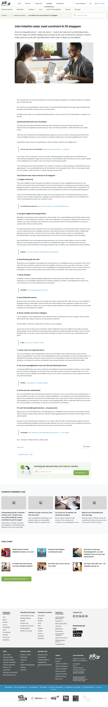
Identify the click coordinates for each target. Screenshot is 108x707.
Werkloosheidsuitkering (45, 668)
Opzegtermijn (42, 665)
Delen (86, 446)
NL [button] (90, 3)
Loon (22, 665)
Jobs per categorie (9, 662)
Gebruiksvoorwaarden (79, 661)
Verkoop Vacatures (61, 640)
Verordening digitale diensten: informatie (78, 675)
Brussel (40, 623)
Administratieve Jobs (27, 618)
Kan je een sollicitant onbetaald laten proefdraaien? (42, 252)
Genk (39, 626)
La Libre (98, 690)
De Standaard (33, 690)
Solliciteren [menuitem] (20, 9)
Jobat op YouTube (61, 676)
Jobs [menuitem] (19, 3)
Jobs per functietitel (9, 665)
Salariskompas (42, 657)
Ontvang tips (78, 473)
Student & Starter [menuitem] (6, 9)
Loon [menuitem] (40, 9)
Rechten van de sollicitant (80, 663)
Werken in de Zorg (26, 633)
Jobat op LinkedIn (61, 671)
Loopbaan (23, 662)
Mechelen (41, 638)
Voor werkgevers (80, 3)
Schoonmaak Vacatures (59, 637)
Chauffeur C (59, 623)
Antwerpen (41, 618)
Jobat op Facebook (61, 666)
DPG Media (6, 630)
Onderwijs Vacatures (26, 628)
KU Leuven (6, 640)
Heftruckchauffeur (61, 626)
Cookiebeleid (76, 666)
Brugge (40, 621)
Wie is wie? (58, 681)
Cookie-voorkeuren (78, 670)
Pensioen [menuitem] (77, 9)
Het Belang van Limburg (72, 690)
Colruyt (5, 625)
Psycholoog (59, 634)
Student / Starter (25, 657)
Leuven (40, 636)
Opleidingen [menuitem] (60, 3)
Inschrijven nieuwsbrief (10, 675)
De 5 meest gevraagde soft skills (37, 290)
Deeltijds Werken (25, 621)
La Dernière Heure (88, 690)
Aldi (4, 619)
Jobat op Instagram (61, 669)
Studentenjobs (25, 631)
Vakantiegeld (42, 660)
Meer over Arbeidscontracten (15, 581)
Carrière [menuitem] (49, 3)
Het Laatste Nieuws (21, 690)
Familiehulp (6, 635)
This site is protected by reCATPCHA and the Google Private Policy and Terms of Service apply (80, 681)
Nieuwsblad (8, 690)
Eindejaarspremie (43, 662)
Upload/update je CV (9, 677)
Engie (4, 632)
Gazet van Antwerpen (56, 690)
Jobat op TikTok (60, 674)
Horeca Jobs (24, 626)
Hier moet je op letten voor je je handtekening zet (53, 206)
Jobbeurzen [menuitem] (38, 3)
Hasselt (40, 631)
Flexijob (22, 623)
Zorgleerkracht (60, 647)
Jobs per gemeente (9, 667)
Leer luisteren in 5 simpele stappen (37, 383)
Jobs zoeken (7, 657)
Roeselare (41, 641)
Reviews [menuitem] (27, 3)
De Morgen (43, 690)
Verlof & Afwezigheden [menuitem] (53, 9)
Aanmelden (100, 3)
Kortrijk (40, 633)
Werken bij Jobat (60, 679)
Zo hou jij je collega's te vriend (34, 342)
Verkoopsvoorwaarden (79, 672)
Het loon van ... (7, 670)
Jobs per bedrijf (8, 660)
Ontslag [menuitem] (67, 9)
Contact (57, 664)
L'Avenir (53, 692)
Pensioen (23, 672)
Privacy (75, 668)
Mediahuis (6, 642)
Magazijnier (59, 631)
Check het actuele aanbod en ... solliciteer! (56, 149)
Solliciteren (23, 660)
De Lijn (5, 627)
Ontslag (22, 670)
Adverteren (58, 661)
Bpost (5, 622)
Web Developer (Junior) (60, 643)
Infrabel (5, 637)
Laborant (58, 629)
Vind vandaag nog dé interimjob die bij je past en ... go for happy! (48, 432)
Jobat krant (6, 672)
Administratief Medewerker (59, 620)
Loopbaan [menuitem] (31, 9)
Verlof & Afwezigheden (27, 667)
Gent (39, 628)
